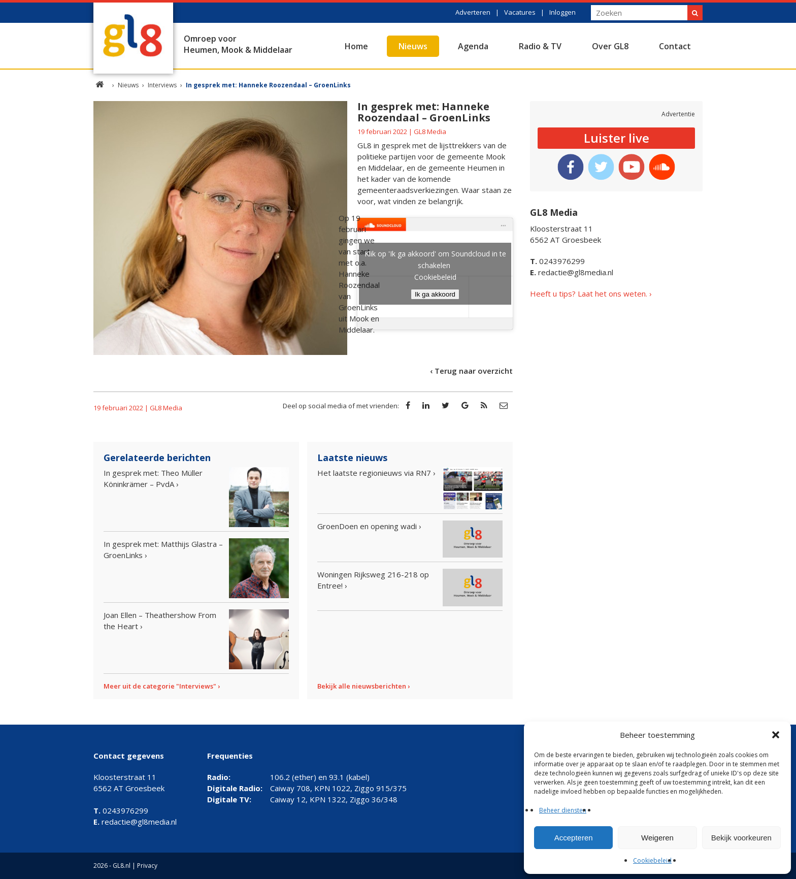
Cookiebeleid (652, 860)
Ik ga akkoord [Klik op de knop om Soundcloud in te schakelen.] (435, 294)
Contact (675, 46)
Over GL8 (610, 46)
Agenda (473, 46)
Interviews (162, 85)
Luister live (616, 137)
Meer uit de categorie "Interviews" (160, 686)
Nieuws (413, 46)
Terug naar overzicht (474, 371)
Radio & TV (540, 46)
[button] (776, 735)
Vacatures (520, 12)
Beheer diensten (562, 810)
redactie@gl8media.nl (571, 272)
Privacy (147, 865)
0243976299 (557, 261)
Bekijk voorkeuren (741, 837)
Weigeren (657, 837)
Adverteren (472, 12)
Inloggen (562, 12)
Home (356, 46)
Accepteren (573, 837)
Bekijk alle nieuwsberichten (361, 686)
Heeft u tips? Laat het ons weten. (588, 293)
